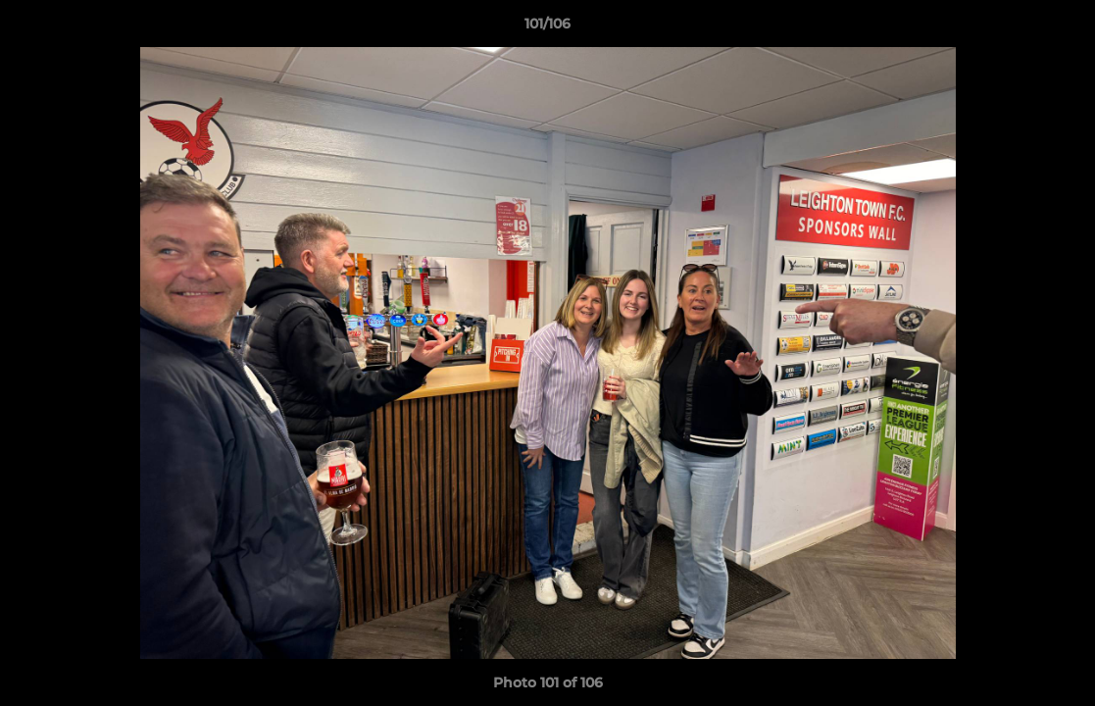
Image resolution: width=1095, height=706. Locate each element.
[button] (1059, 28)
